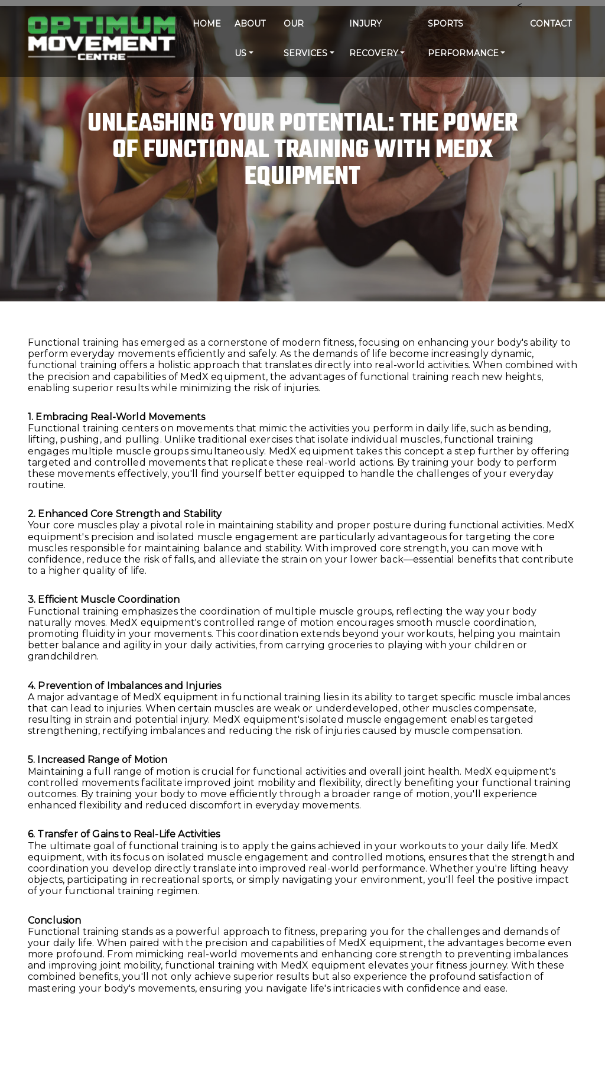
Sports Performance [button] (463, 38)
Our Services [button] (305, 38)
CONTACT (550, 23)
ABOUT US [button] (250, 38)
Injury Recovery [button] (373, 38)
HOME (207, 23)
